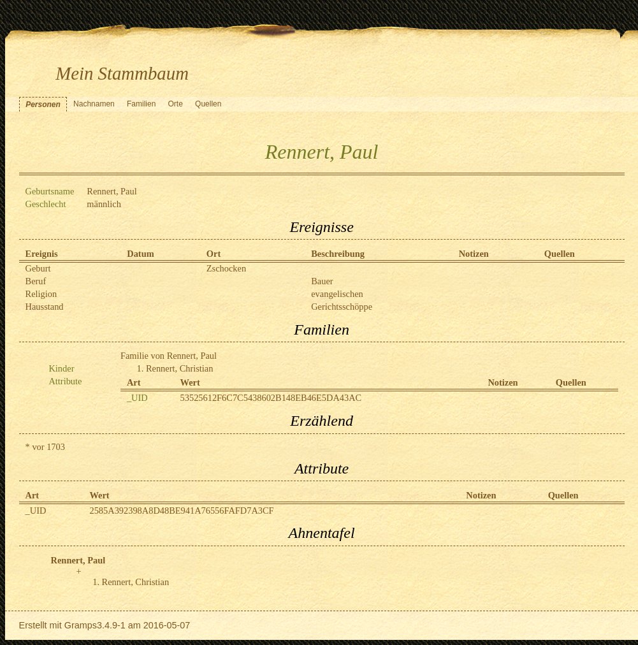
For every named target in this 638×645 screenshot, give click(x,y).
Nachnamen (94, 103)
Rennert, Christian (180, 368)
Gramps (80, 625)
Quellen (208, 103)
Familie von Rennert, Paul (168, 356)
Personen (43, 104)
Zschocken (226, 268)
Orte (175, 103)
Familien (141, 103)
